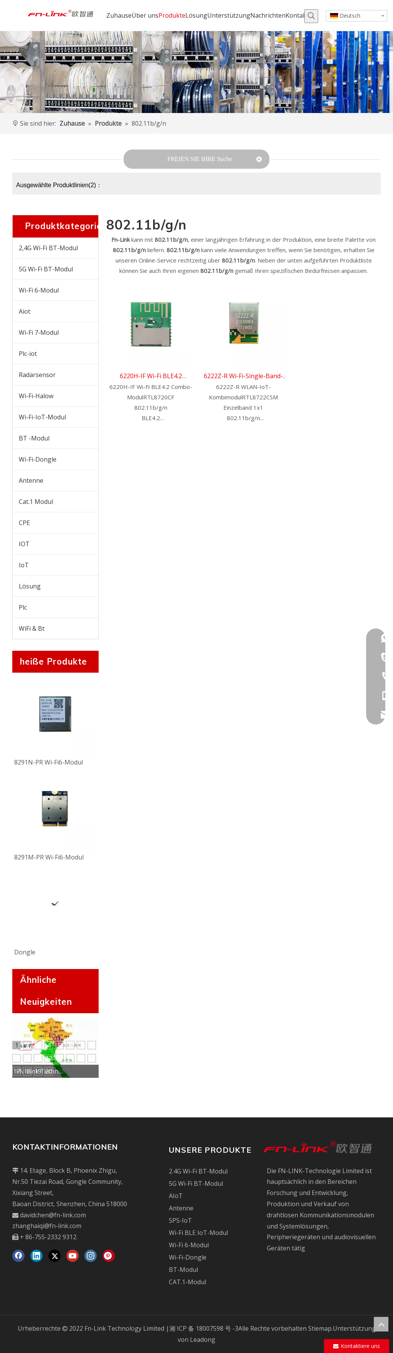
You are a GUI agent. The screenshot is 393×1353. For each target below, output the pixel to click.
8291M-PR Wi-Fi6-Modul (49, 857)
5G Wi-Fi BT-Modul (46, 269)
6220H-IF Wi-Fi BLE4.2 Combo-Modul (151, 377)
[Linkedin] (36, 1256)
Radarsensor (37, 375)
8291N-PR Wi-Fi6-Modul (48, 762)
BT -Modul (34, 438)
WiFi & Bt (32, 628)
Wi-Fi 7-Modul (39, 332)
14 (70, 1058)
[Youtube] (72, 1256)
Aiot (24, 311)
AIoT (176, 1196)
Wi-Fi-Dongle (37, 459)
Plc (23, 607)
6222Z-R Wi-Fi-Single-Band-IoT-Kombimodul (243, 377)
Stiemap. (320, 1328)
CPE (24, 523)
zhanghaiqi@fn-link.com (46, 1226)
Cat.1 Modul (36, 501)
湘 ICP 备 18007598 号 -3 (203, 1328)
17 (16, 1071)
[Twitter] (54, 1256)
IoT (24, 565)
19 (38, 1071)
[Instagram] (90, 1256)
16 (91, 1058)
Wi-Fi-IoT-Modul (42, 417)
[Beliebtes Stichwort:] (311, 16)
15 (81, 1058)
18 (27, 1071)
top (381, 1324)
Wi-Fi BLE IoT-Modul (198, 1232)
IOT (24, 544)
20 (48, 1071)
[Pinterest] (108, 1256)
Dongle (24, 952)
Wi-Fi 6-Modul (39, 290)
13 (59, 1058)
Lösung (30, 586)
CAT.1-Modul (187, 1282)
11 (38, 1058)
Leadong (202, 1339)
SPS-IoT (180, 1220)
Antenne (31, 480)
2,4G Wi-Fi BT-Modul (48, 248)
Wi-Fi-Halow (36, 396)
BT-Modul (183, 1269)
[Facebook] (18, 1256)
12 (48, 1058)
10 (27, 1058)
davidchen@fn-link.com (53, 1215)
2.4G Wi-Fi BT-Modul (198, 1171)
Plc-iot (28, 353)
